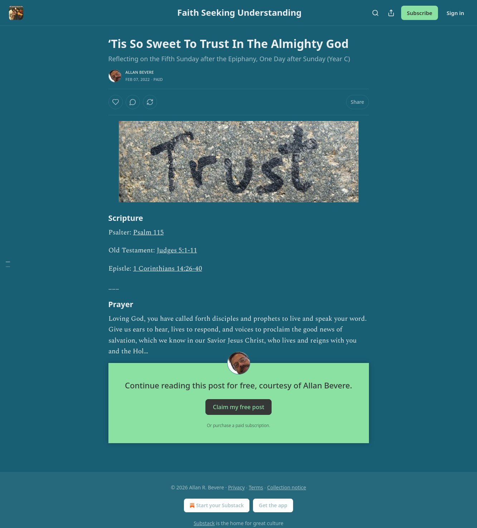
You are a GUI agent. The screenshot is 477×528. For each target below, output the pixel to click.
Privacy (236, 487)
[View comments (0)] (133, 102)
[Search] (375, 13)
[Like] (115, 102)
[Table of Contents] (8, 264)
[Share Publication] (391, 13)
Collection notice (286, 487)
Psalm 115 (148, 232)
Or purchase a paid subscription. (238, 425)
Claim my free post (238, 407)
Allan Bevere (140, 72)
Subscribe (419, 12)
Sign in (455, 12)
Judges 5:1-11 (177, 250)
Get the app (273, 505)
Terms (256, 487)
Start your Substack (216, 505)
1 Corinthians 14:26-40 (167, 268)
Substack (204, 523)
